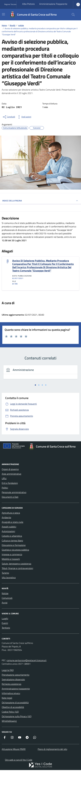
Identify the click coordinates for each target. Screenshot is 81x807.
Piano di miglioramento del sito (52, 749)
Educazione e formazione (14, 545)
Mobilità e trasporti (11, 559)
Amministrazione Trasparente (53, 4)
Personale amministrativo (14, 492)
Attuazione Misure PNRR (14, 749)
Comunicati (7, 598)
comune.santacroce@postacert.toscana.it (26, 660)
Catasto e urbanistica (12, 536)
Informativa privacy (11, 693)
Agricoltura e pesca (11, 513)
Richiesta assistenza (11, 684)
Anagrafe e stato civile (12, 522)
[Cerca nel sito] (73, 14)
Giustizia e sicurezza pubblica (15, 549)
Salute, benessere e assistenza (16, 563)
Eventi (5, 623)
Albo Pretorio (28, 4)
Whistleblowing (9, 721)
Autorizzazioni (8, 531)
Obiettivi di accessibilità (13, 707)
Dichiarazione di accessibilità (15, 702)
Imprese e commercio (12, 554)
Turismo (5, 573)
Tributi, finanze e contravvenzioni (17, 568)
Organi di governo (10, 469)
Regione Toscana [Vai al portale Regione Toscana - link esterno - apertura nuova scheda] (10, 4)
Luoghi (5, 618)
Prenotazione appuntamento (15, 674)
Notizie (5, 593)
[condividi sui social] (9, 117)
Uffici (4, 478)
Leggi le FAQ (8, 670)
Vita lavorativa (9, 577)
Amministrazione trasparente (16, 688)
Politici (5, 487)
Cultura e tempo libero (12, 540)
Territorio (6, 627)
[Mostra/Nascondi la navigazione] (3, 14)
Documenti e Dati (10, 497)
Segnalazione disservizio (13, 679)
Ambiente (6, 517)
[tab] (35, 385)
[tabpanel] (40, 373)
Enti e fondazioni (10, 483)
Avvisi (4, 602)
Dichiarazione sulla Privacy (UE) (16, 716)
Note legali (7, 698)
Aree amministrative (11, 474)
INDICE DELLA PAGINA (40, 200)
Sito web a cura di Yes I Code (18, 760)
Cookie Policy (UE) (10, 711)
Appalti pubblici (9, 526)
